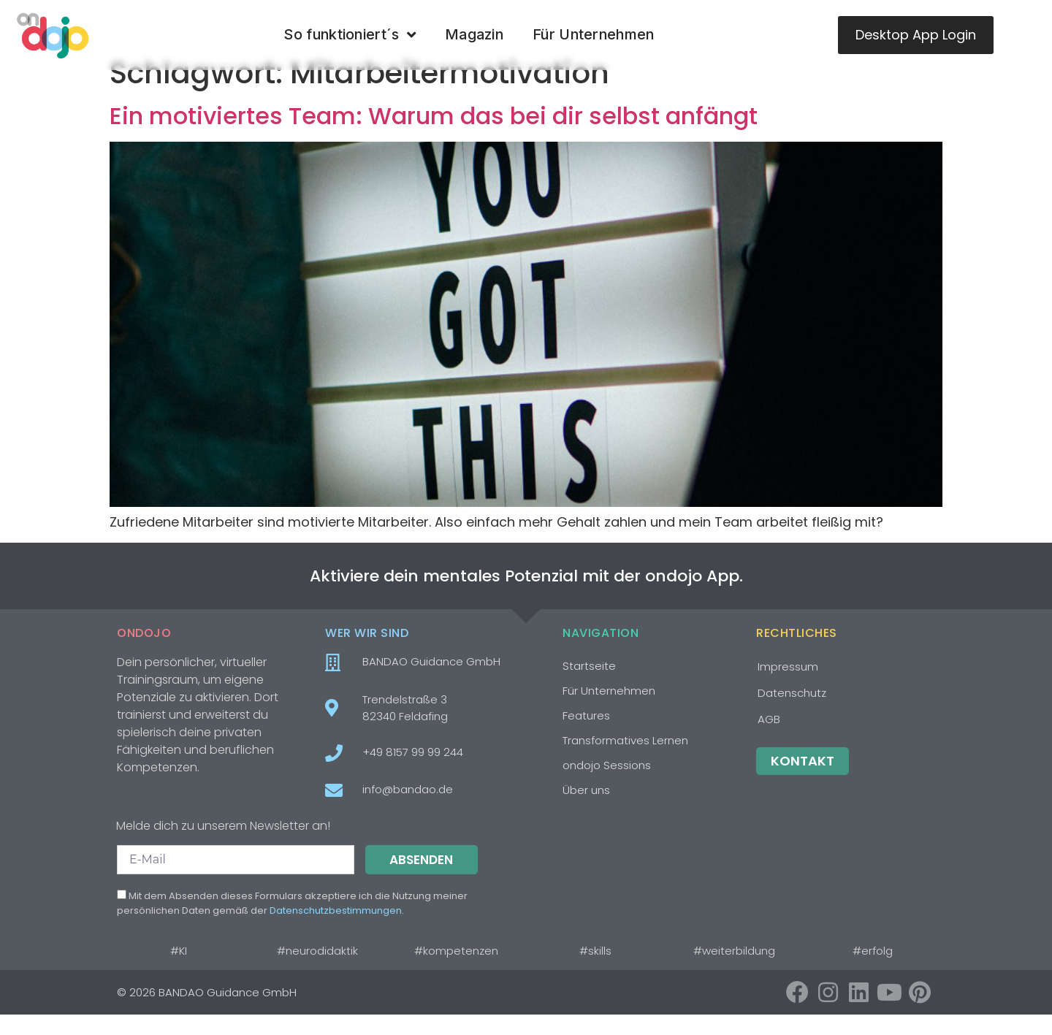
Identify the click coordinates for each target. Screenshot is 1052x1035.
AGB (769, 739)
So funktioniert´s (349, 35)
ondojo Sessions (607, 785)
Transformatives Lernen (625, 760)
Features (586, 736)
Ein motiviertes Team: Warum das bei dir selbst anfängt (434, 136)
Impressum (788, 687)
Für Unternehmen (594, 34)
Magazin (474, 34)
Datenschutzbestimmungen (336, 931)
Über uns (586, 810)
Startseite (589, 686)
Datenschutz (792, 713)
